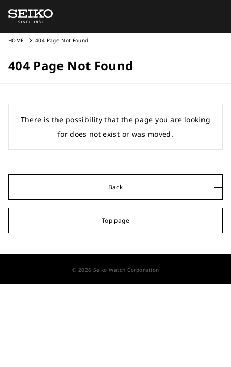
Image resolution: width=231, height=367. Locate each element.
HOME (16, 40)
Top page (115, 220)
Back (115, 186)
